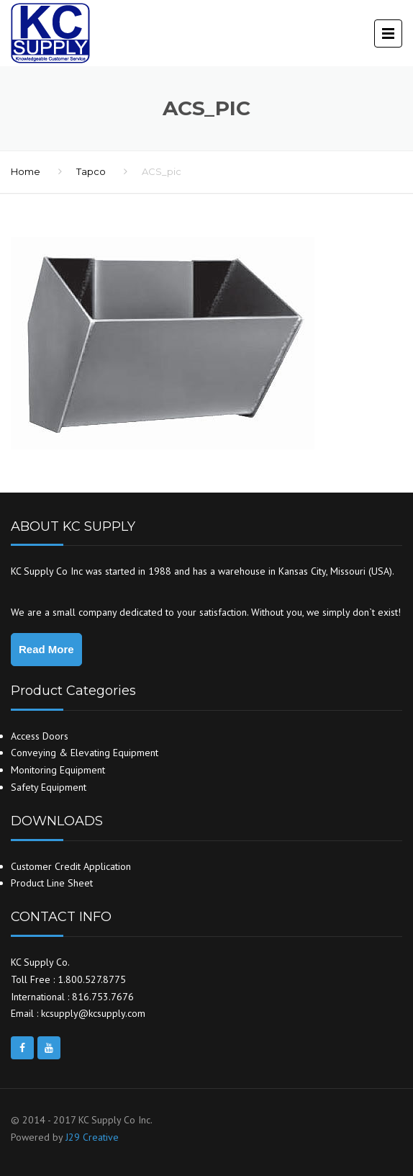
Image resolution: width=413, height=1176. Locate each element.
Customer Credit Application (71, 866)
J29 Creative (92, 1137)
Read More (46, 649)
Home (25, 171)
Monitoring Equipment (58, 769)
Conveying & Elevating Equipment (84, 752)
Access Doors (39, 736)
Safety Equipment (48, 787)
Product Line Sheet (52, 882)
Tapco (91, 171)
